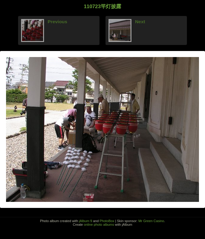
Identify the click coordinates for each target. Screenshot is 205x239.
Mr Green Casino (151, 221)
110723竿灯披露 (102, 6)
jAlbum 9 (85, 221)
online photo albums (99, 224)
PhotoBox (106, 221)
